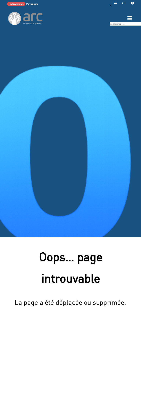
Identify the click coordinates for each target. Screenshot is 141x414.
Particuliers (32, 4)
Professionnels (16, 4)
